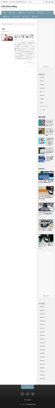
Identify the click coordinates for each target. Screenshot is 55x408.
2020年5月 (42, 364)
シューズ (42, 109)
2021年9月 (42, 324)
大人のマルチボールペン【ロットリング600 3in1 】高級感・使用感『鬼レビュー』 (49, 151)
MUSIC (34, 16)
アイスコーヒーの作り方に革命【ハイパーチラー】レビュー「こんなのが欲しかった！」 (49, 123)
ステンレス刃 (28, 40)
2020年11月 (42, 346)
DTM (25, 16)
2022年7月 (42, 306)
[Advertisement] (46, 44)
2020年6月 (42, 360)
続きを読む (29, 62)
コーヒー (17, 40)
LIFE (31, 12)
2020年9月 (42, 353)
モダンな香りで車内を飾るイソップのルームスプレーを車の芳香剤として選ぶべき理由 (45, 197)
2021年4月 (42, 339)
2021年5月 (42, 335)
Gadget (6, 16)
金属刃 (32, 40)
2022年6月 (42, 310)
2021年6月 (42, 331)
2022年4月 (42, 313)
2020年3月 (42, 371)
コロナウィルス (43, 106)
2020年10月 (42, 349)
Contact (27, 399)
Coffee (21, 12)
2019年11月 (42, 378)
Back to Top (27, 387)
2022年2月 (42, 317)
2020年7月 (42, 357)
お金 (41, 102)
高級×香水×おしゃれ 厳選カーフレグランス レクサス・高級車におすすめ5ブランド (46, 245)
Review (40, 12)
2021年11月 (42, 321)
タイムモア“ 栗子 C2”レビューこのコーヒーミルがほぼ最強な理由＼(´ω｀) (45, 214)
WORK (16, 16)
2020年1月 (42, 375)
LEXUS (12, 12)
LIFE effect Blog (9, 6)
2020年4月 (42, 367)
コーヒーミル (22, 40)
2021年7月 (42, 328)
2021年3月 (42, 342)
